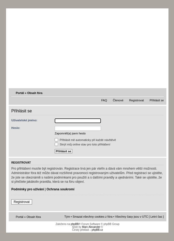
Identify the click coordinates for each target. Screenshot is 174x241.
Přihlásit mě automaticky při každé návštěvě (85, 140)
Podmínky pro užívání (27, 189)
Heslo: (15, 127)
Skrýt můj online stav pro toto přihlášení (82, 144)
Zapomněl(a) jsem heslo (70, 133)
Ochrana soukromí (60, 189)
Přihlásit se (157, 100)
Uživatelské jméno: (24, 120)
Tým (67, 216)
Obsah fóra (34, 93)
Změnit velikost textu (160, 93)
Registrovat (136, 100)
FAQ (104, 100)
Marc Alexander (91, 227)
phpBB (75, 224)
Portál (20, 93)
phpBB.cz (97, 229)
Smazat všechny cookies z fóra (92, 216)
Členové (118, 100)
